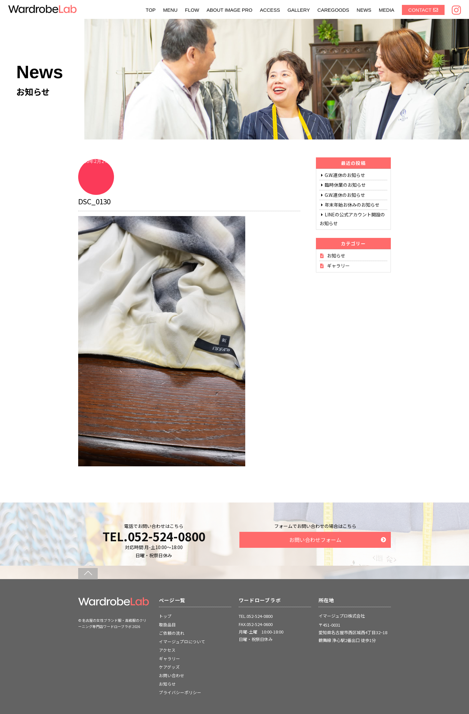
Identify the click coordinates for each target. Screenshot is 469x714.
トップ (165, 616)
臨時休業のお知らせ (345, 185)
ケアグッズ (169, 667)
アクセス (167, 650)
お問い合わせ (171, 675)
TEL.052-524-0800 (154, 536)
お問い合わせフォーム (315, 540)
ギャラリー (338, 265)
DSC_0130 (94, 201)
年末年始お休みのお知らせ (352, 204)
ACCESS (270, 10)
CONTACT (420, 10)
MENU (170, 10)
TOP (151, 10)
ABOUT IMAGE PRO (229, 10)
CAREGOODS (333, 10)
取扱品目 (167, 624)
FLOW (192, 10)
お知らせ (336, 255)
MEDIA (386, 10)
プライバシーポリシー (180, 692)
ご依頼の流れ (171, 633)
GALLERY (299, 10)
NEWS (364, 10)
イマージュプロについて (182, 641)
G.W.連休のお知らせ (345, 175)
